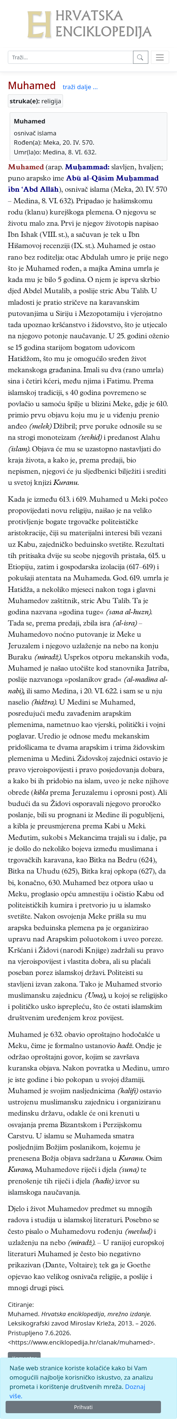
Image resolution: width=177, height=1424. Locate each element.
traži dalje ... (80, 86)
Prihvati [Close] (83, 1407)
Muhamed (32, 85)
